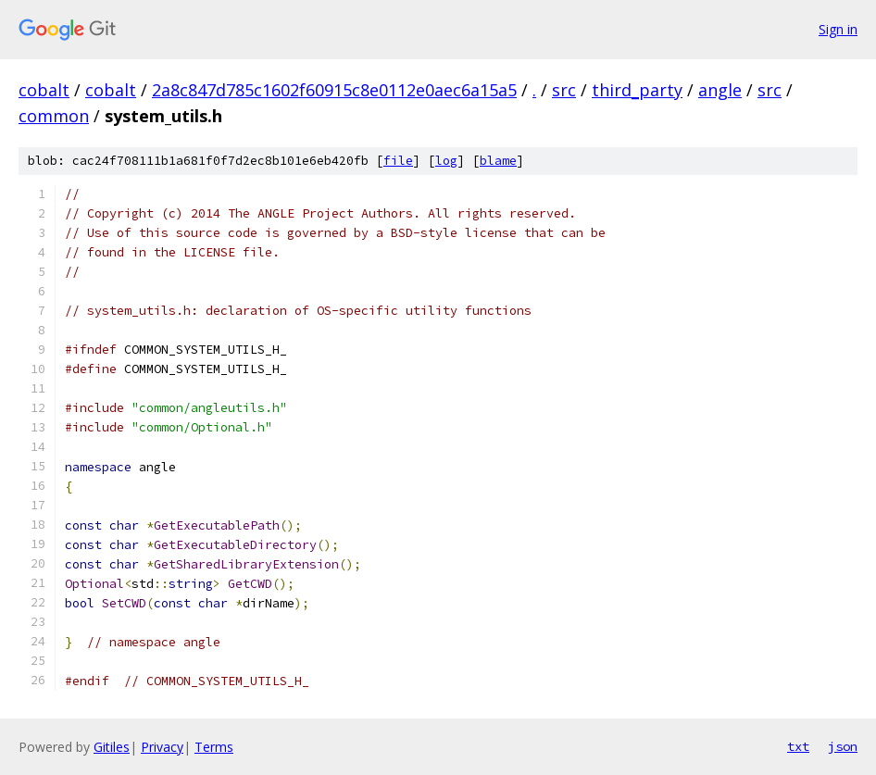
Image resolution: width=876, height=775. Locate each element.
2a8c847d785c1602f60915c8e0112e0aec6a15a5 (334, 90)
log (446, 161)
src (564, 90)
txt (798, 746)
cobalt (44, 90)
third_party (637, 90)
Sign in (838, 29)
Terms (213, 747)
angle (720, 90)
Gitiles (112, 747)
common (54, 116)
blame (498, 161)
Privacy (162, 747)
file (398, 161)
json (842, 746)
